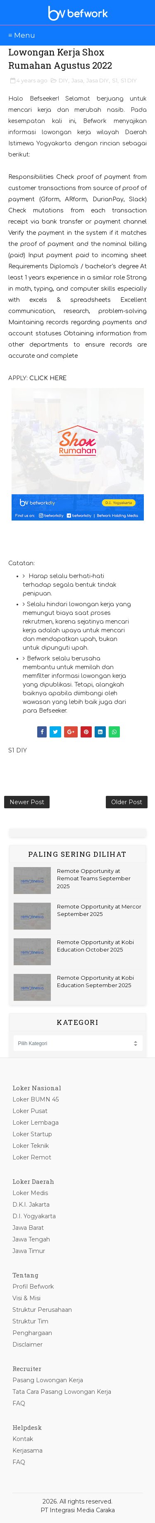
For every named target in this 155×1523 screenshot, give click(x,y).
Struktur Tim (30, 1321)
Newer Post (27, 802)
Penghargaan (32, 1333)
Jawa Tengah (31, 1239)
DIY (63, 80)
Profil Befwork (33, 1286)
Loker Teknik (30, 1145)
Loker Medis (30, 1193)
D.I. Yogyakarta (34, 1216)
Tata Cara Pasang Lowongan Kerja (61, 1391)
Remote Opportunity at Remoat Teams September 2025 (94, 878)
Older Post (126, 802)
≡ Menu (21, 35)
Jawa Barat (28, 1227)
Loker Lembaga (35, 1122)
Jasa (77, 80)
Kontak (22, 1439)
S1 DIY (129, 80)
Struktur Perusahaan (42, 1309)
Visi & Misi (26, 1298)
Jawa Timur (28, 1251)
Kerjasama (27, 1450)
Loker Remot (31, 1157)
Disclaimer (27, 1344)
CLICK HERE (48, 378)
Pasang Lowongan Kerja (47, 1380)
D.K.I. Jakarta (31, 1204)
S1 (114, 80)
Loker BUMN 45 (35, 1099)
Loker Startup (32, 1134)
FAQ (18, 1403)
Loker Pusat (30, 1111)
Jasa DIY (97, 80)
